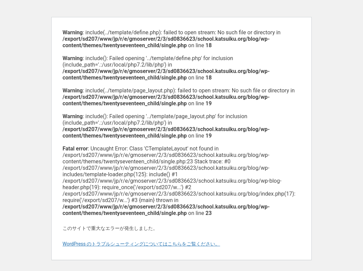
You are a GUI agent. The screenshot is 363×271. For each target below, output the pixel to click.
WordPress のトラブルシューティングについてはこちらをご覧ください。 (141, 244)
